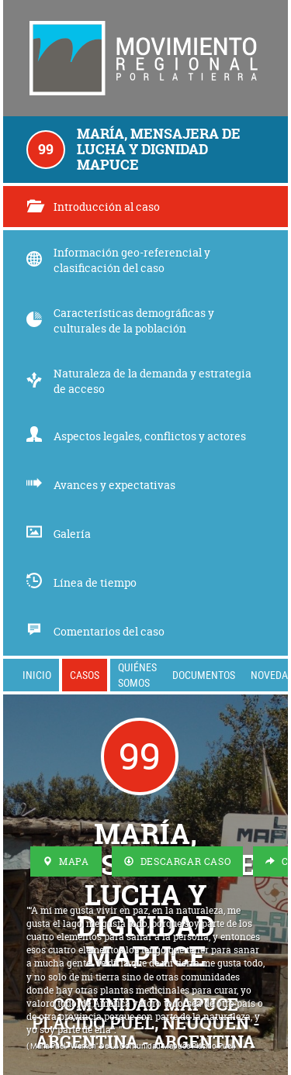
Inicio (37, 674)
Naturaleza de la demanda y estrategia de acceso (138, 381)
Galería (58, 533)
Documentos (203, 674)
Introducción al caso (93, 206)
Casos (84, 674)
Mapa (66, 861)
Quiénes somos (137, 675)
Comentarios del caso (95, 631)
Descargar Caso (177, 861)
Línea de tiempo (81, 582)
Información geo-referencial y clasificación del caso (118, 260)
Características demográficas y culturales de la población (120, 320)
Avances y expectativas (100, 484)
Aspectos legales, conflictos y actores (136, 436)
